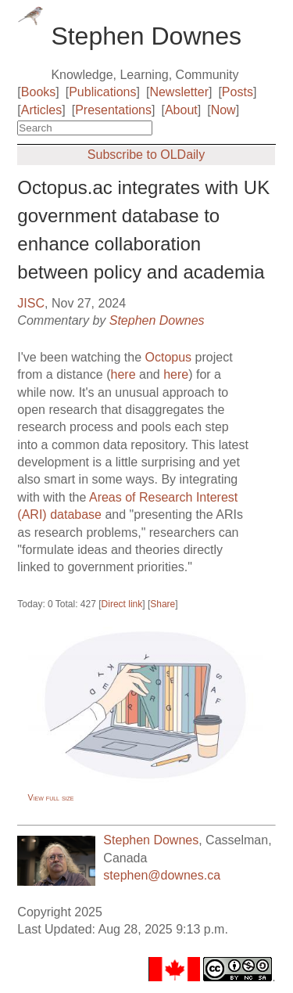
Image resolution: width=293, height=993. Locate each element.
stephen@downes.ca (161, 875)
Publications (102, 92)
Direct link (122, 604)
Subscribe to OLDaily (146, 154)
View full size (51, 797)
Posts (237, 92)
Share (162, 604)
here (123, 374)
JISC (31, 303)
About (181, 110)
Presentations (113, 110)
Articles (41, 110)
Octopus (168, 357)
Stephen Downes (157, 320)
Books (38, 92)
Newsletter (179, 92)
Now (223, 110)
